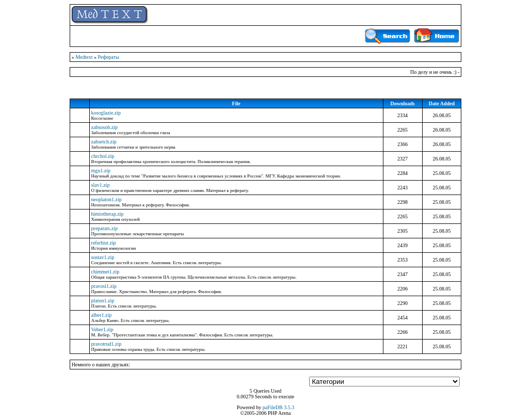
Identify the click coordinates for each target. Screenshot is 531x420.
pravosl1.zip (104, 286)
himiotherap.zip (107, 214)
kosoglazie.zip (106, 113)
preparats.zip (104, 228)
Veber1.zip (102, 329)
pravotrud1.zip (106, 344)
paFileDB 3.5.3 (278, 407)
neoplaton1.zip (106, 199)
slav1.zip (100, 185)
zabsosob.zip (104, 127)
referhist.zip (103, 243)
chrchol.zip (103, 156)
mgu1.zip (101, 170)
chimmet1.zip (105, 271)
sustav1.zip (103, 257)
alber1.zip (101, 315)
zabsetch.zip (104, 141)
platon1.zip (103, 300)
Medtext (83, 57)
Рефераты (108, 57)
